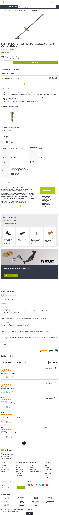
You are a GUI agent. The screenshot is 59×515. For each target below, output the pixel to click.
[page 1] (24, 443)
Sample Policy (19, 471)
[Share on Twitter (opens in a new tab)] (9, 377)
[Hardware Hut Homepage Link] (8, 2)
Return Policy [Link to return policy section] (19, 84)
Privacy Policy (4, 511)
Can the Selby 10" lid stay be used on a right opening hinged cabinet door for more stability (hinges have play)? (26, 331)
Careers (32, 467)
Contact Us (18, 473)
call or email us (31, 201)
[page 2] (29, 443)
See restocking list (18, 188)
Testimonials (33, 469)
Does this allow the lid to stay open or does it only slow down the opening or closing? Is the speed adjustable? (26, 318)
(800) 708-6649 (13, 6)
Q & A (46, 477)
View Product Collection (10, 223)
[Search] (37, 6)
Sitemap (16, 511)
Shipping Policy (19, 469)
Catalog (47, 467)
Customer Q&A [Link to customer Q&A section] (31, 84)
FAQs (46, 475)
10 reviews (12, 49)
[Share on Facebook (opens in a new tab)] (7, 377)
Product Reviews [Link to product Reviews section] (45, 84)
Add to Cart (35, 62)
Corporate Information (35, 471)
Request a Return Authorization (11, 206)
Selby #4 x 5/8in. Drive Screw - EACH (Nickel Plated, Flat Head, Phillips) (12, 129)
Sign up (21, 487)
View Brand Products (11, 275)
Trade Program (48, 471)
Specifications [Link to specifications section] (7, 84)
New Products (4, 467)
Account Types (48, 469)
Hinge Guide (48, 473)
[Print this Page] (56, 78)
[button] (5, 314)
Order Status (19, 475)
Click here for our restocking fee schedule (12, 201)
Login (17, 465)
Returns (18, 477)
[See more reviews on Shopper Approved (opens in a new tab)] (12, 377)
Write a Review (53, 362)
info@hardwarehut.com (7, 454)
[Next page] (35, 443)
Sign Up (18, 467)
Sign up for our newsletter (8, 485)
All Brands (3, 465)
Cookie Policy (11, 511)
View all (4, 344)
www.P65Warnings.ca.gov (17, 176)
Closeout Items (5, 469)
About (31, 465)
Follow (2, 306)
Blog (46, 465)
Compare (17, 78)
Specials (3, 471)
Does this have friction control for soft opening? (11, 305)
